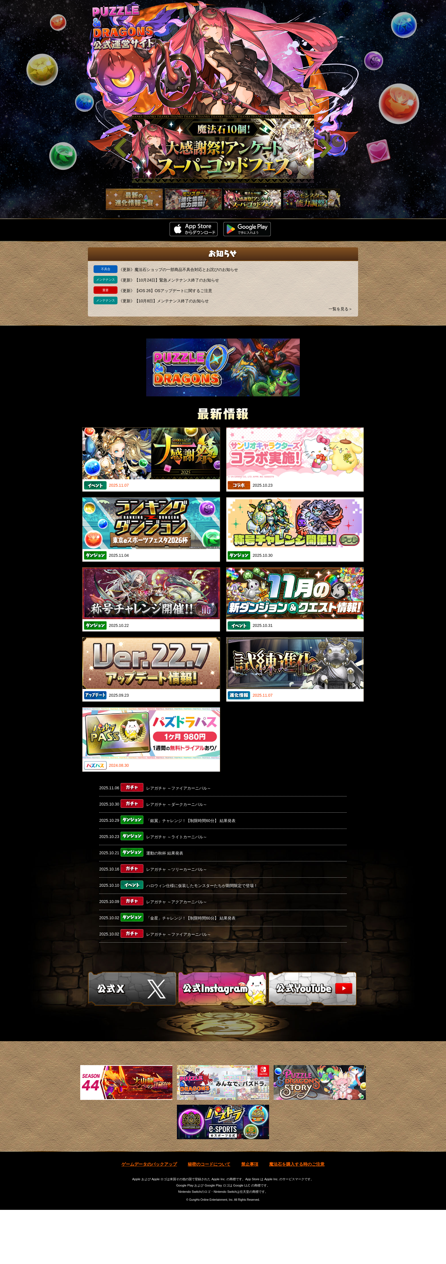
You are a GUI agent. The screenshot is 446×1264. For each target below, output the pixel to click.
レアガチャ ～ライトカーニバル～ (176, 836)
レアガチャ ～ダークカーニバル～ (176, 804)
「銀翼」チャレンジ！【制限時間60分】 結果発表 (190, 820)
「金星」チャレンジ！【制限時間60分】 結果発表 (190, 918)
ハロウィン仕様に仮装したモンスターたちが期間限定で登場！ (202, 885)
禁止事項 (249, 1218)
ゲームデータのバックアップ (149, 1218)
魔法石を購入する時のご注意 (297, 1218)
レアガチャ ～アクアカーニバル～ (176, 901)
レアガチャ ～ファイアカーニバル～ (178, 788)
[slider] (223, 149)
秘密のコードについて (209, 1218)
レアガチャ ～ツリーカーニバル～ (176, 869)
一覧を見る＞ (340, 309)
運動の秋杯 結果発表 (164, 853)
